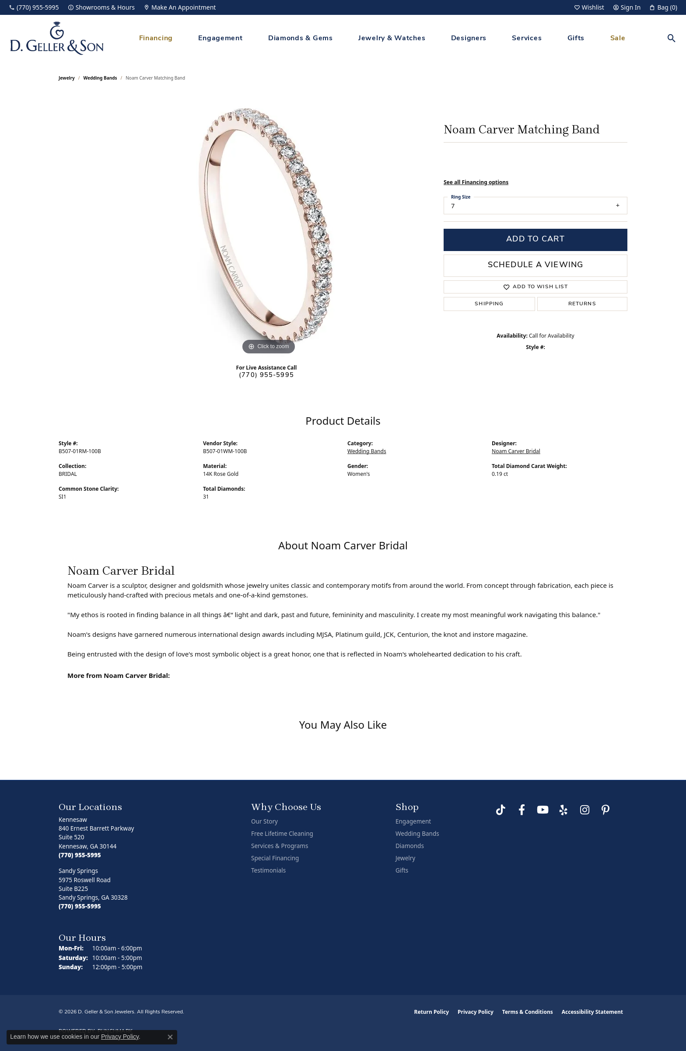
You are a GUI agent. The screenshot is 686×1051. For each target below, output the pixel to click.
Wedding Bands (100, 78)
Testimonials (268, 870)
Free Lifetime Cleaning (282, 834)
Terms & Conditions (527, 1012)
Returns (582, 304)
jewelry (67, 78)
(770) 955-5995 (266, 375)
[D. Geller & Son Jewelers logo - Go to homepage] (56, 38)
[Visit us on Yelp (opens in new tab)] (563, 810)
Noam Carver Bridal (516, 451)
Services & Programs (279, 846)
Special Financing (275, 858)
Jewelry (405, 858)
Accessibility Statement (592, 1012)
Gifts (576, 38)
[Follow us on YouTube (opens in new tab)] (542, 810)
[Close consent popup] (170, 1037)
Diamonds (410, 846)
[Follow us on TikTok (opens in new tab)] (500, 810)
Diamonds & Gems (300, 38)
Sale (618, 38)
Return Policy (431, 1012)
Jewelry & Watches (391, 38)
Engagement (220, 38)
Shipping (489, 304)
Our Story (264, 821)
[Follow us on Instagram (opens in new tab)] (584, 810)
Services (527, 38)
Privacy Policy (476, 1012)
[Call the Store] (80, 855)
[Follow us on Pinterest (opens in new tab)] (605, 810)
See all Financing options (476, 182)
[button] (589, 7)
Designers (468, 38)
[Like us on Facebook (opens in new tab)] (521, 810)
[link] (34, 7)
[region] (268, 225)
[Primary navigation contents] (382, 38)
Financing (156, 38)
